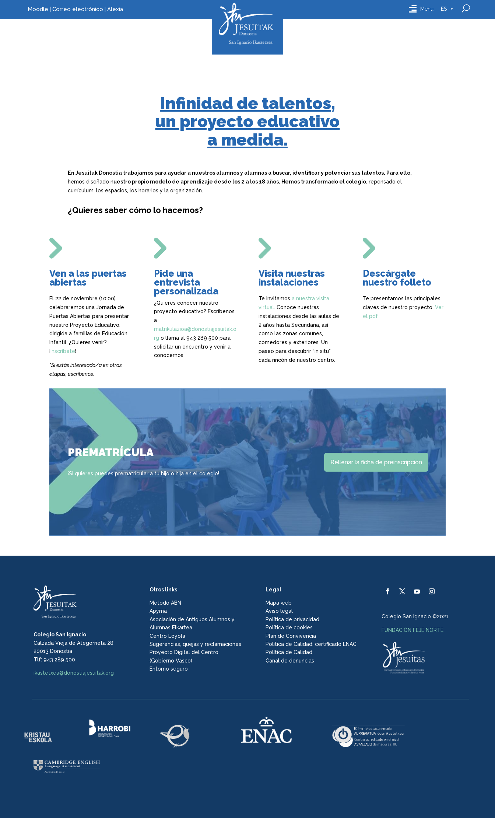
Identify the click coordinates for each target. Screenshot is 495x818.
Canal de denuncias (290, 661)
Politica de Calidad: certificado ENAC (311, 644)
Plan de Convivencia (291, 636)
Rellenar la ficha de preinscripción (376, 462)
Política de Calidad (289, 652)
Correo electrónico (77, 9)
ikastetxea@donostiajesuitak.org (74, 673)
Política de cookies (289, 627)
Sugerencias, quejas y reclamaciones (195, 644)
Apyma (158, 611)
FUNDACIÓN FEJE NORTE (412, 630)
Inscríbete (62, 351)
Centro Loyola (167, 636)
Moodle (38, 9)
